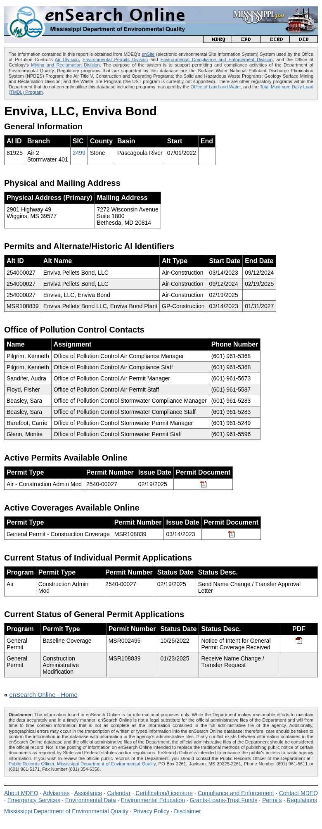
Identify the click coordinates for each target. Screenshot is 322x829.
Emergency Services (33, 800)
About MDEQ (21, 793)
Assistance (88, 793)
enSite (148, 54)
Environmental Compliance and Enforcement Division (217, 59)
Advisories (56, 793)
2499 (79, 153)
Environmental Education (153, 800)
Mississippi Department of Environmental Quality (66, 811)
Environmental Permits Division (115, 59)
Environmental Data (90, 800)
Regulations (301, 800)
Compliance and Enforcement (236, 793)
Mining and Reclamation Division (65, 64)
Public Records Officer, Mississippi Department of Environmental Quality (82, 763)
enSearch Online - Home (43, 694)
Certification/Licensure (164, 793)
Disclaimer (187, 811)
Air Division (67, 59)
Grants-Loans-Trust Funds (224, 800)
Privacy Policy (151, 811)
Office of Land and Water (216, 86)
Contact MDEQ (298, 793)
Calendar (118, 793)
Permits (272, 800)
